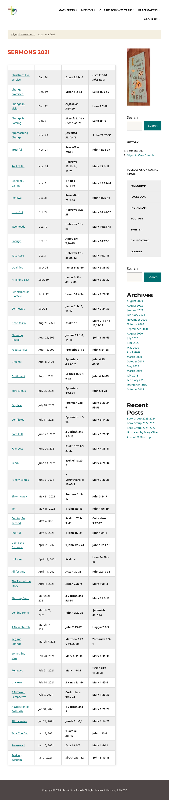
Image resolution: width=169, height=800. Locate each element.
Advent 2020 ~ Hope (139, 437)
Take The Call (20, 733)
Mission (87, 10)
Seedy (15, 463)
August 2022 (135, 305)
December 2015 (137, 385)
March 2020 (134, 357)
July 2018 (132, 375)
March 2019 (134, 371)
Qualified (17, 267)
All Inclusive (19, 721)
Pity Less (17, 405)
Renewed (17, 670)
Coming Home (21, 612)
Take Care (18, 255)
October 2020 (135, 324)
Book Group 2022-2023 (141, 423)
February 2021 (136, 315)
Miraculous (19, 390)
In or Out (17, 212)
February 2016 (136, 380)
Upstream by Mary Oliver (143, 432)
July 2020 (132, 338)
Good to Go (19, 323)
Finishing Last (20, 279)
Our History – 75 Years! (116, 10)
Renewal (17, 197)
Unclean (17, 682)
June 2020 (133, 343)
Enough (16, 241)
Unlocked (17, 559)
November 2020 (137, 319)
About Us (151, 19)
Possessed (18, 745)
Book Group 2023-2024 (141, 418)
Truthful (17, 149)
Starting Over (20, 598)
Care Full (17, 434)
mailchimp (138, 185)
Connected (18, 308)
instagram (138, 207)
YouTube (137, 218)
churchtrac (140, 240)
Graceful (17, 362)
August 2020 (135, 333)
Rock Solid (18, 166)
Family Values (20, 479)
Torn (14, 508)
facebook (138, 196)
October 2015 (135, 389)
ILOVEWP (122, 790)
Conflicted (18, 419)
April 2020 (133, 352)
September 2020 (137, 329)
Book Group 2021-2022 (141, 428)
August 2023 (135, 301)
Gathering (67, 10)
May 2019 (133, 366)
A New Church (21, 627)
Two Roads (18, 226)
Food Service (20, 349)
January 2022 (135, 310)
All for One (18, 571)
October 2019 (135, 361)
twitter (136, 229)
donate (136, 251)
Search (132, 117)
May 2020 (133, 347)
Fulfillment (18, 376)
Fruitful (16, 533)
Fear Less (17, 448)
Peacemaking (148, 10)
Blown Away (19, 496)
